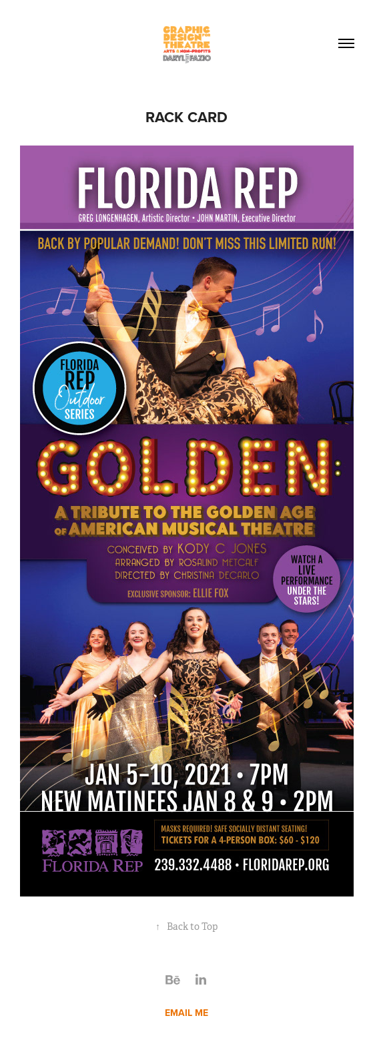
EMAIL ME (186, 1012)
